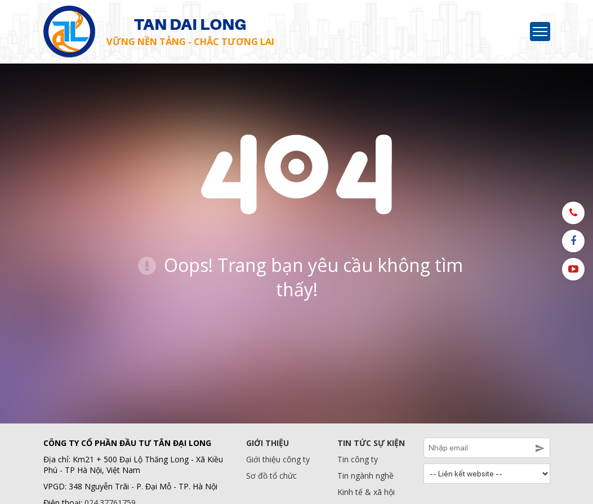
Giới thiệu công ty (278, 459)
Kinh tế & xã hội (366, 492)
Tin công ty (357, 459)
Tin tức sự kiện (371, 443)
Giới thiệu (267, 443)
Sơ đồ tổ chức (271, 475)
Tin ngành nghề (365, 475)
